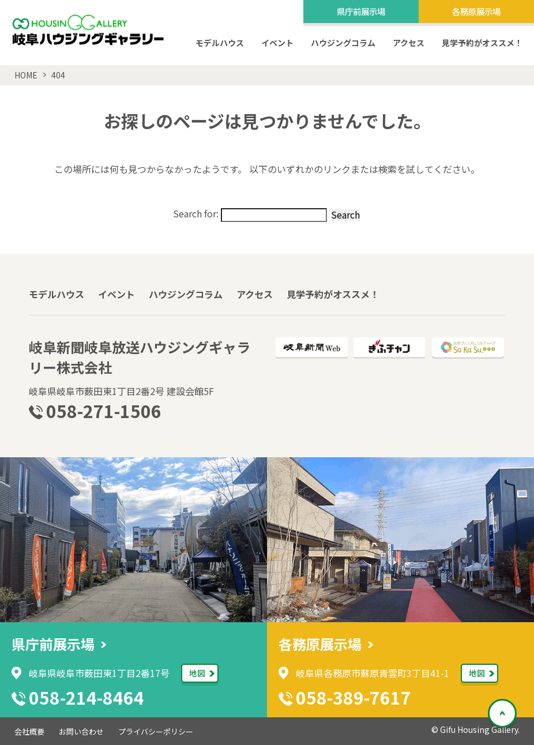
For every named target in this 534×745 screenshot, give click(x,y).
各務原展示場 (476, 11)
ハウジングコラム (343, 42)
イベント (277, 42)
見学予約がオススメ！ (482, 42)
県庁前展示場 (361, 11)
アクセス (408, 42)
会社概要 (29, 731)
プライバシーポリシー (155, 731)
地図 (197, 673)
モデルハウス (219, 42)
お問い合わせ (81, 731)
